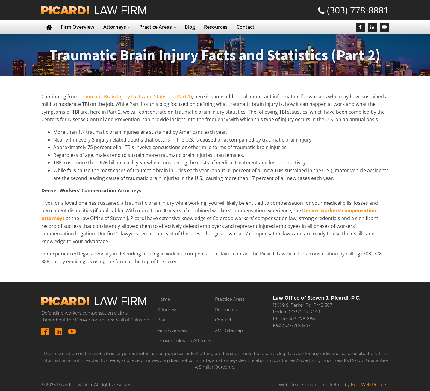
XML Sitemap (229, 330)
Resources (216, 27)
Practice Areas (155, 27)
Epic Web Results (369, 384)
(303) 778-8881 (358, 10)
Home (163, 299)
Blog (190, 27)
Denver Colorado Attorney (184, 340)
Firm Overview (77, 27)
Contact (245, 27)
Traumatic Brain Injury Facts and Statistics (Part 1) (136, 96)
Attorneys (114, 27)
